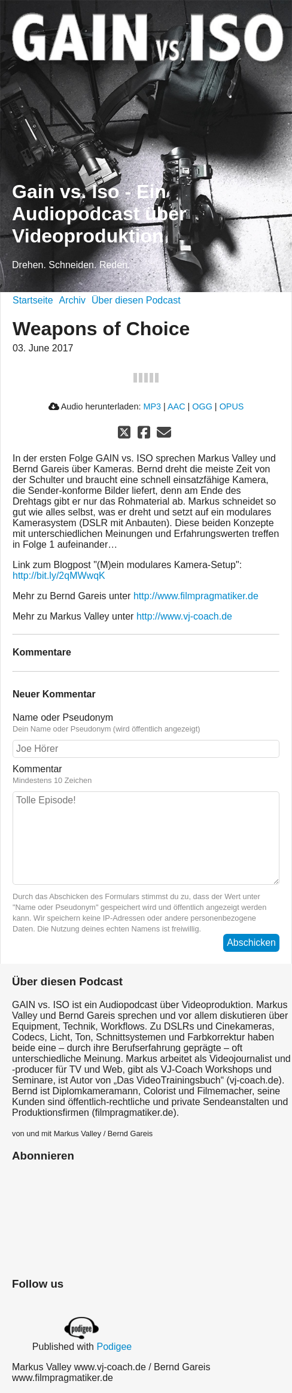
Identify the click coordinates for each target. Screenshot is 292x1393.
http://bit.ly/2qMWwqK (59, 575)
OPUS (232, 406)
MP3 (152, 406)
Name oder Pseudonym (63, 717)
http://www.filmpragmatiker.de (195, 596)
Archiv (72, 300)
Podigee (114, 1347)
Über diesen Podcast (136, 300)
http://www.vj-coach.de (184, 616)
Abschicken (251, 942)
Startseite (33, 300)
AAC (176, 406)
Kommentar (37, 769)
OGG (202, 406)
